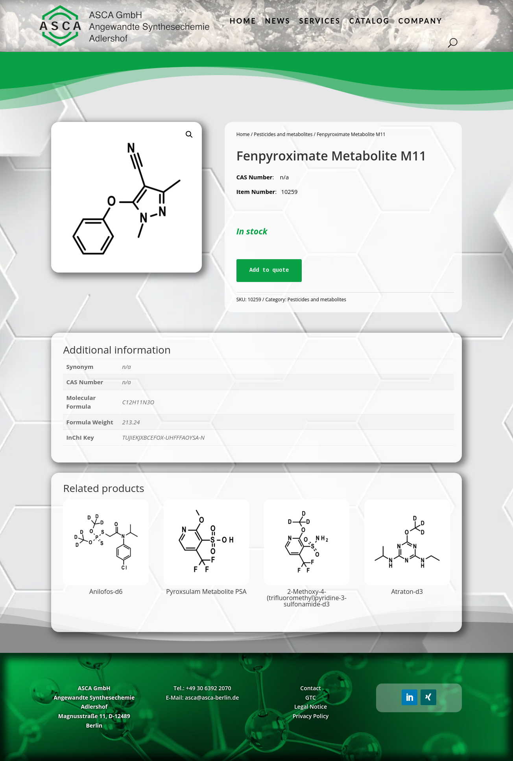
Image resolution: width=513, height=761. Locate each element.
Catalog (369, 21)
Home (243, 21)
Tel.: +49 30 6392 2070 (202, 688)
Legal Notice (310, 706)
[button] (189, 134)
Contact (310, 688)
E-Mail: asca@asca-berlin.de (202, 697)
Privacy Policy (311, 716)
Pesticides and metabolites (283, 134)
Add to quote (269, 270)
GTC (310, 697)
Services (319, 21)
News (278, 21)
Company (421, 21)
